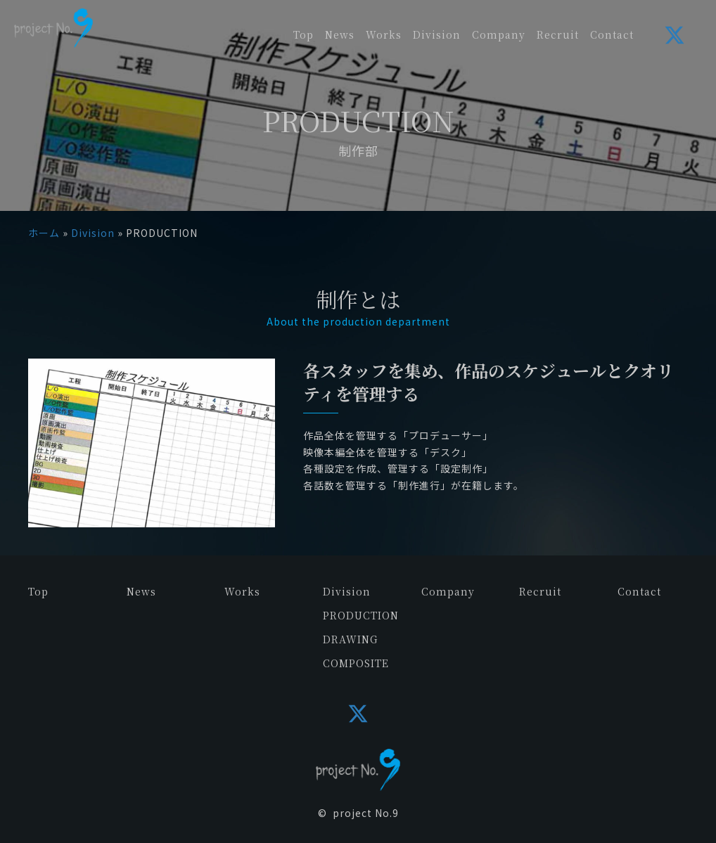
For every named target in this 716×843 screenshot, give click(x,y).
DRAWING (350, 639)
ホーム (44, 233)
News (141, 591)
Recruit (540, 591)
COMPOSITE (356, 663)
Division (93, 233)
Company (448, 591)
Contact (639, 591)
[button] (674, 35)
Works (242, 591)
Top (38, 591)
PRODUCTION (361, 615)
